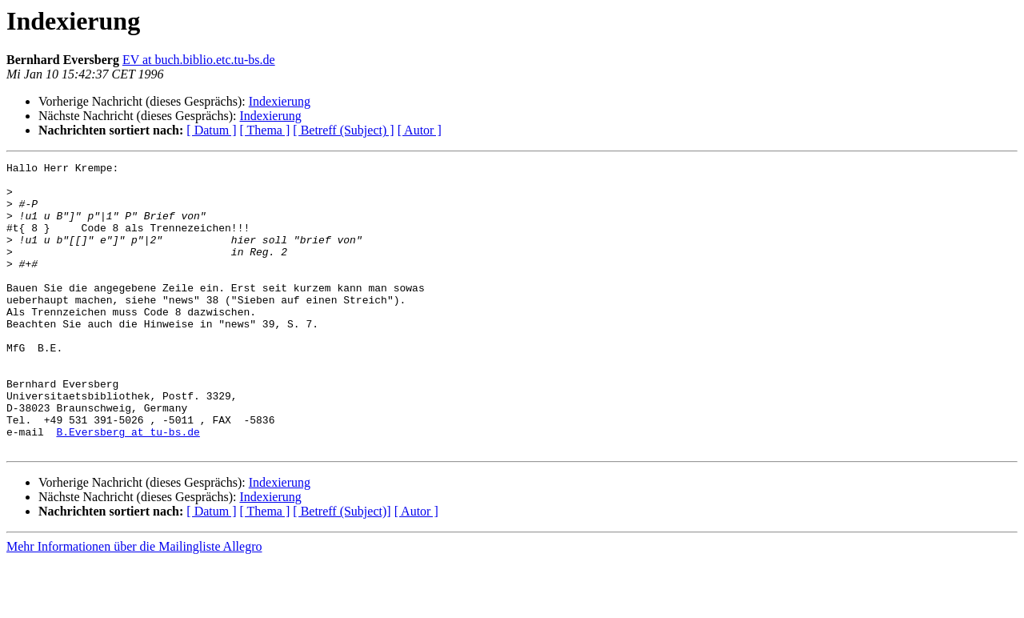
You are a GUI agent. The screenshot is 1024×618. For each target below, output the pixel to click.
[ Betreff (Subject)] (341, 569)
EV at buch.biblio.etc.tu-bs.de (198, 59)
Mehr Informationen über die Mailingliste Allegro (134, 604)
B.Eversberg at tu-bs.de (127, 487)
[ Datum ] (211, 130)
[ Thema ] (265, 130)
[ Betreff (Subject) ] (343, 130)
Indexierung (279, 101)
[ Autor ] (420, 130)
